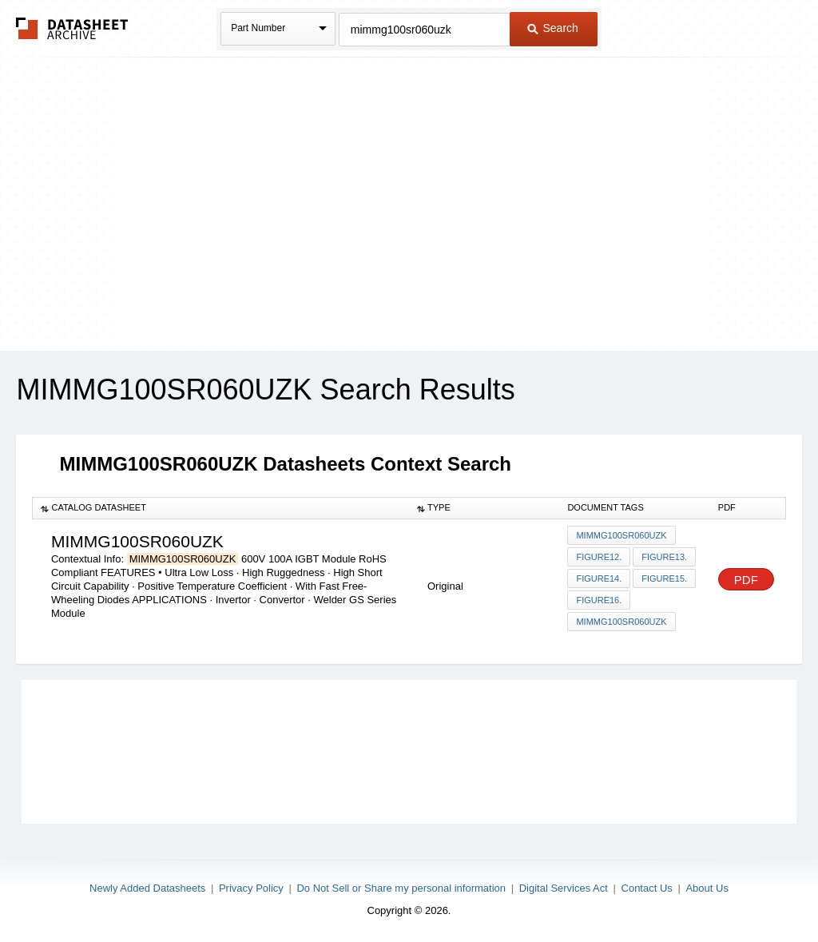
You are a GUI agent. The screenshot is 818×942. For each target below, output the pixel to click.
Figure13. (664, 557)
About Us (706, 888)
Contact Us (647, 888)
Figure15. (664, 578)
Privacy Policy (251, 888)
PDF (746, 579)
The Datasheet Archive (72, 28)
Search (552, 28)
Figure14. (598, 578)
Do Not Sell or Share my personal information (401, 888)
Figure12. (598, 557)
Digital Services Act (563, 888)
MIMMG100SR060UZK (621, 535)
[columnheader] (221, 508)
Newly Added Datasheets (147, 888)
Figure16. (598, 600)
